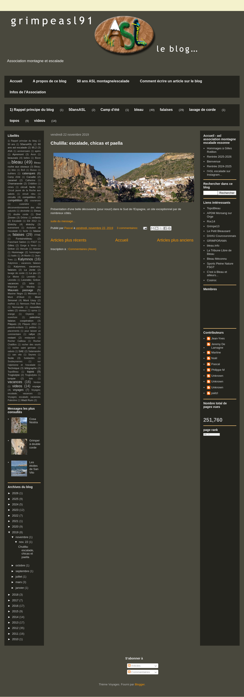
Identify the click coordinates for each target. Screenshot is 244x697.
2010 (15, 639)
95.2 (34, 147)
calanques (28, 173)
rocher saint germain (24, 348)
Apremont (18, 154)
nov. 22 (24, 542)
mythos (11, 304)
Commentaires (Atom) (82, 249)
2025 (15, 499)
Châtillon (32, 183)
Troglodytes (31, 375)
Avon (33, 154)
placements (13, 331)
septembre (23, 571)
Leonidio (31, 277)
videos (39, 120)
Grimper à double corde (34, 444)
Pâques (12, 323)
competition (29, 197)
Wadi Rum (27, 400)
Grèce (11, 248)
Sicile (11, 358)
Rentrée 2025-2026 (219, 156)
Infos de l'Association (28, 92)
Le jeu (32, 273)
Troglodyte (14, 374)
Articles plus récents (68, 240)
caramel (12, 180)
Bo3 (23, 170)
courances (35, 200)
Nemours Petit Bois (30, 304)
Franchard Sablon (17, 242)
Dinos (37, 210)
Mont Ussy (29, 300)
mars (19, 582)
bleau (138, 110)
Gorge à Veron (28, 245)
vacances (15, 382)
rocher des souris (31, 344)
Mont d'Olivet (16, 297)
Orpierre (29, 314)
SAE (21, 351)
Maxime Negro (15, 293)
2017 (15, 600)
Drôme (24, 217)
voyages (18, 389)
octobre (21, 565)
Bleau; (37, 167)
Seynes (32, 354)
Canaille (31, 176)
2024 (15, 504)
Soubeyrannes (15, 361)
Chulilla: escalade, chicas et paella (87, 143)
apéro (38, 151)
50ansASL (77, 110)
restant (12, 337)
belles (27, 158)
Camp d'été (109, 110)
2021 (15, 521)
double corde (20, 214)
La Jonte (29, 269)
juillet (19, 576)
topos (14, 120)
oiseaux (23, 310)
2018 (15, 594)
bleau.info (213, 245)
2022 (15, 515)
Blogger (139, 684)
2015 (15, 611)
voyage (36, 386)
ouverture (12, 317)
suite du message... (63, 221)
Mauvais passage (20, 290)
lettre (31, 283)
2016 (15, 605)
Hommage (18, 252)
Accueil (16, 81)
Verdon (37, 382)
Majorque (12, 287)
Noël (214, 358)
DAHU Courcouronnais (221, 236)
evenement (13, 228)
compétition (15, 200)
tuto (31, 378)
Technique (13, 368)
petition (33, 327)
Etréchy (12, 224)
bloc (14, 170)
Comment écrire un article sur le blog (171, 81)
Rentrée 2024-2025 (219, 166)
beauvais (13, 157)
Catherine (30, 180)
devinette (24, 211)
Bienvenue (213, 161)
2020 (15, 526)
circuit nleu (28, 194)
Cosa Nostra (33, 420)
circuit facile (28, 187)
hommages (35, 252)
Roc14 (211, 221)
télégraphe (30, 368)
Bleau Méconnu (217, 258)
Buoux (33, 170)
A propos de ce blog (49, 81)
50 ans (11, 144)
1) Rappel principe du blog (32, 110)
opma (34, 310)
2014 (15, 617)
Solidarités (29, 358)
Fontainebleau (24, 238)
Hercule (24, 249)
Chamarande (15, 183)
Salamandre (34, 351)
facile (25, 231)
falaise (37, 230)
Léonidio (12, 280)
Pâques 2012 (29, 324)
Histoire (37, 249)
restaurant (30, 338)
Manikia (31, 287)
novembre (22, 537)
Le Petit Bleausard (218, 231)
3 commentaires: (128, 228)
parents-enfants (16, 327)
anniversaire (23, 151)
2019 (15, 532)
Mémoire (32, 293)
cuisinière (24, 204)
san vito (17, 354)
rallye (32, 334)
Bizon (38, 158)
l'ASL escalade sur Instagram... (218, 172)
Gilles (11, 245)
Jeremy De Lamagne (218, 345)
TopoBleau (13, 372)
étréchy (30, 224)
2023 (15, 509)
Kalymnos (25, 259)
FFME (38, 235)
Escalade (17, 221)
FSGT (34, 242)
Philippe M (218, 369)
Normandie (18, 307)
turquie (12, 378)
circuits (12, 197)
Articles (134, 665)
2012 (15, 628)
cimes (11, 187)
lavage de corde (202, 110)
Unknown (217, 375)
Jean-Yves (218, 338)
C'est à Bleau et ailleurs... (217, 273)
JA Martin (26, 255)
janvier (20, 587)
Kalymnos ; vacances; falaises (24, 263)
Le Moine (13, 277)
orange (11, 314)
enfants (36, 217)
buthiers (12, 173)
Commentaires (139, 672)
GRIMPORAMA (217, 240)
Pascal (215, 364)
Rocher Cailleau (17, 341)
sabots (11, 351)
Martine (216, 352)
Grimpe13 (213, 226)
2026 (15, 493)
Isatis (13, 255)
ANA (10, 151)
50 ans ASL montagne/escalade (103, 81)
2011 (15, 633)
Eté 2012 (31, 221)
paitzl (214, 393)
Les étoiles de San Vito (33, 467)
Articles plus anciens (175, 240)
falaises (166, 110)
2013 (15, 622)
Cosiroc (212, 280)
